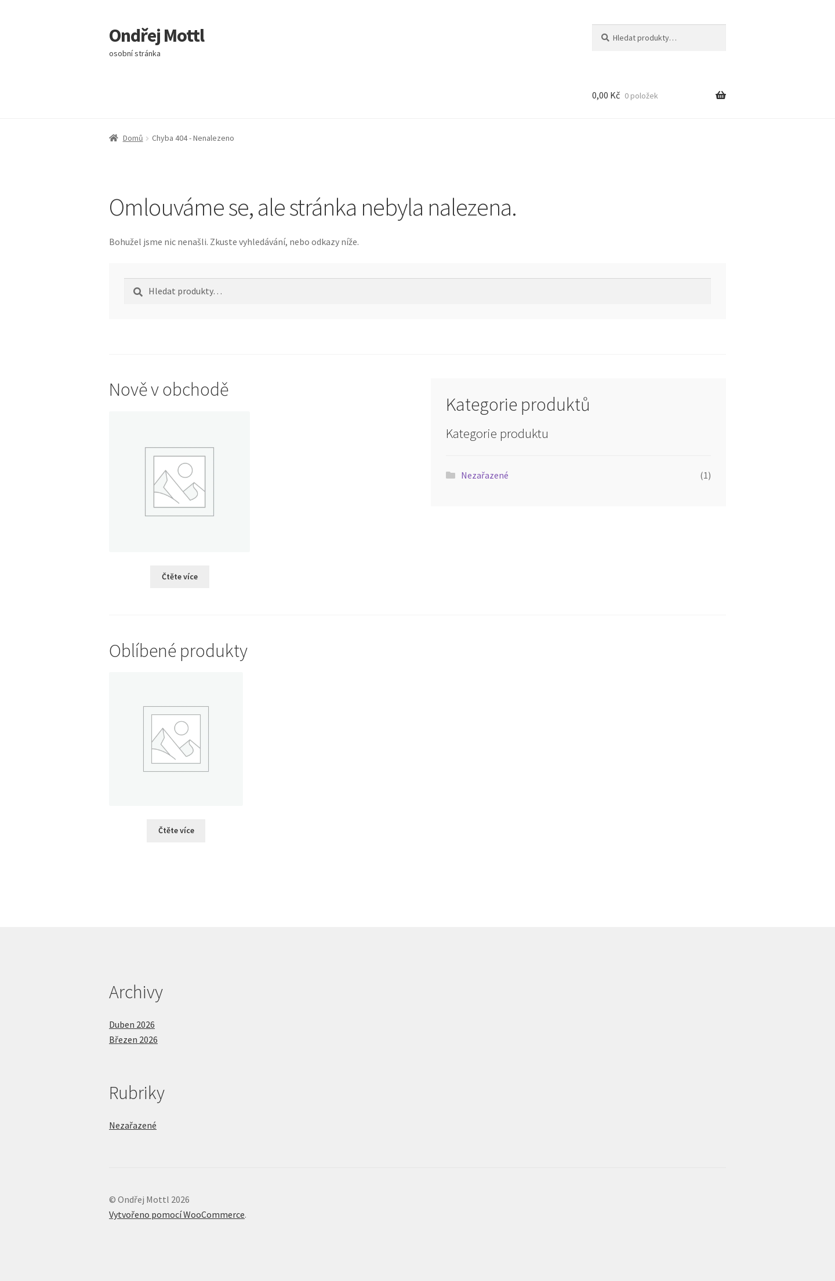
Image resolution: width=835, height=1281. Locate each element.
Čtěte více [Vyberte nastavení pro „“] (180, 576)
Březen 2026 (133, 1039)
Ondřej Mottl (156, 35)
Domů (133, 138)
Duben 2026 (132, 1024)
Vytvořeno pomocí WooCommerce (177, 1214)
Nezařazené (485, 475)
